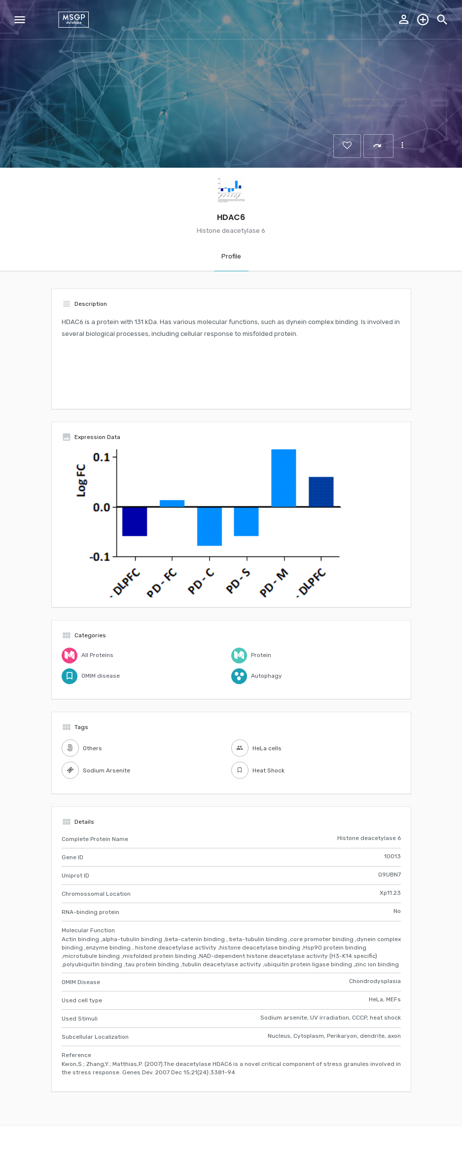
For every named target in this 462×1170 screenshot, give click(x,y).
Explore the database (423, 20)
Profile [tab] (231, 256)
